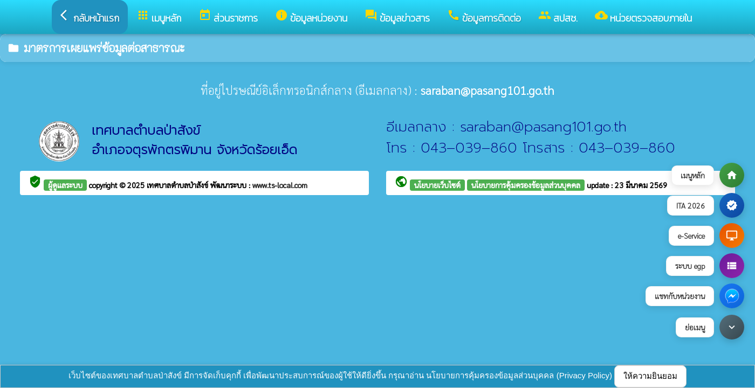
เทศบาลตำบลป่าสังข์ (178, 185)
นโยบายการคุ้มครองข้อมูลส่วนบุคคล (525, 185)
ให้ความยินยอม (650, 375)
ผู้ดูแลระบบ (65, 185)
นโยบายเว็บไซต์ (437, 185)
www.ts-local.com (279, 185)
